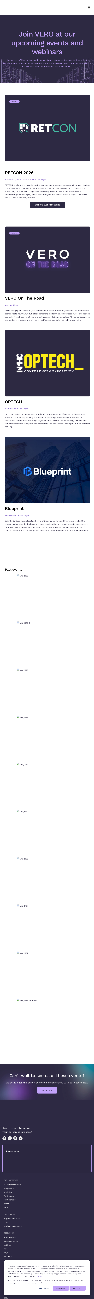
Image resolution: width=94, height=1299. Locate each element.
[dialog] (47, 1277)
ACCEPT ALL (60, 1288)
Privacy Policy (40, 1276)
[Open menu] (89, 4)
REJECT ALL (77, 1288)
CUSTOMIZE (44, 1288)
